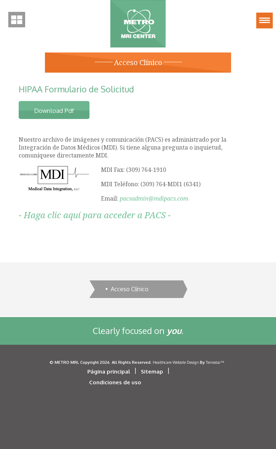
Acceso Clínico (129, 289)
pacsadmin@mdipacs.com (154, 198)
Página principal (108, 371)
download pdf (54, 110)
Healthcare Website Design (176, 362)
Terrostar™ (215, 362)
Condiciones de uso (115, 382)
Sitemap (152, 371)
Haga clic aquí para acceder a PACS (95, 215)
